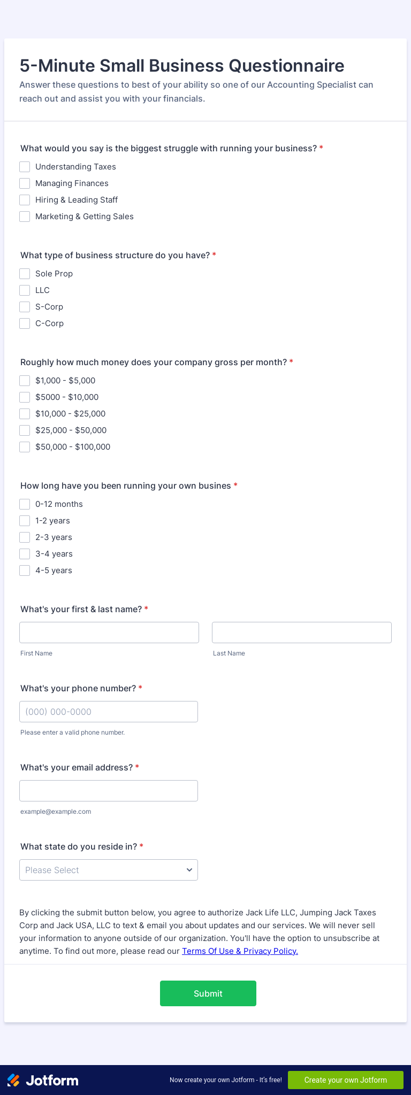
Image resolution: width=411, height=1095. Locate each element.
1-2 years (52, 520)
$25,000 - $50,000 (70, 430)
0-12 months (59, 504)
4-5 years (53, 570)
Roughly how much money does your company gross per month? (156, 362)
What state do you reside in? (81, 846)
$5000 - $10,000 (66, 397)
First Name (36, 653)
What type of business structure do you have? (118, 255)
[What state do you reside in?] (108, 870)
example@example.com (55, 811)
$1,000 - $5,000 (65, 380)
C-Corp (49, 323)
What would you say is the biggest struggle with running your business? (171, 148)
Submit (208, 993)
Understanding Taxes (75, 166)
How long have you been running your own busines (129, 485)
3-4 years (54, 554)
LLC (42, 290)
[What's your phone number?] (108, 711)
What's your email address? (79, 767)
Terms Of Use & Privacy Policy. (240, 951)
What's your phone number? (81, 688)
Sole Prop (54, 273)
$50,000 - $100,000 (72, 447)
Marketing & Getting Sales (84, 216)
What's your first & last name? (84, 609)
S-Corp (49, 307)
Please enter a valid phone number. (72, 732)
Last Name (229, 653)
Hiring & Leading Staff (76, 200)
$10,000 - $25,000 (70, 413)
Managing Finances (72, 183)
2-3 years (53, 537)
